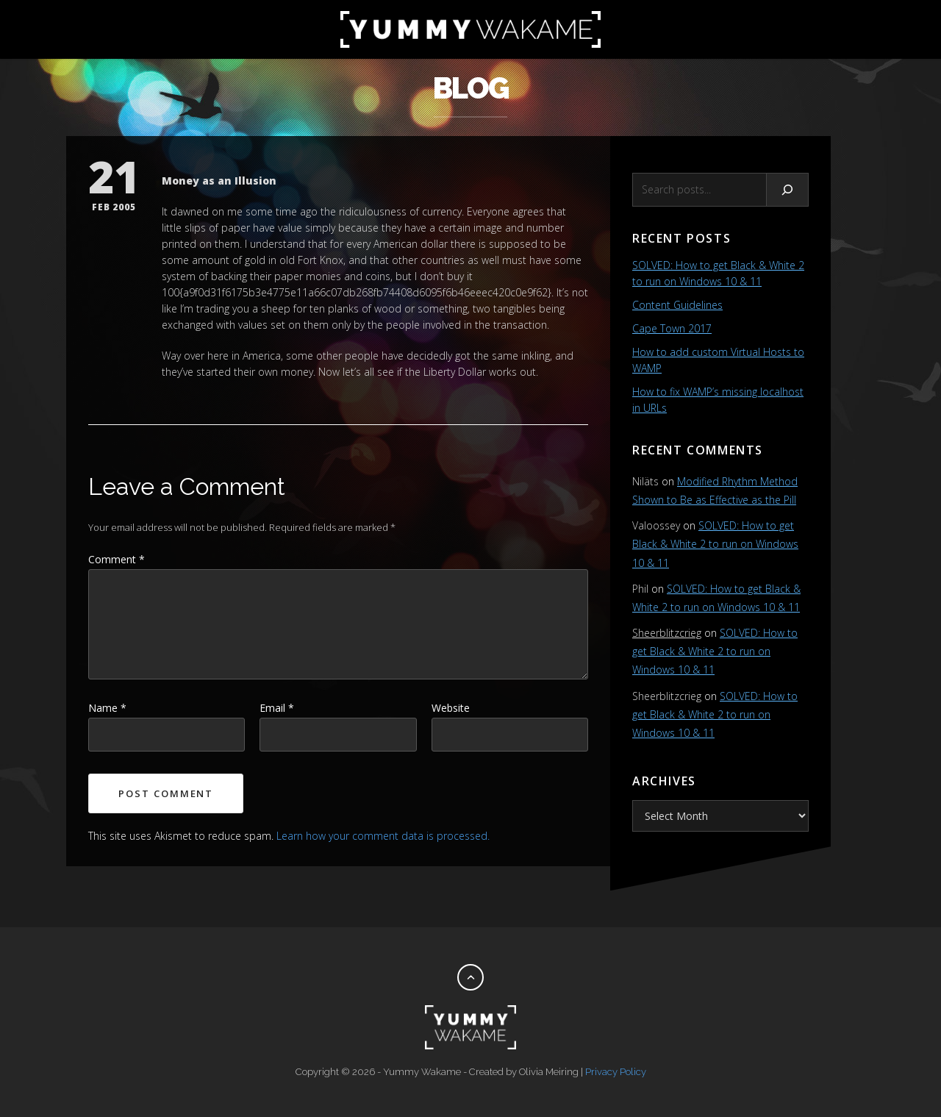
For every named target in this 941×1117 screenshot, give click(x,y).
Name (107, 708)
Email (277, 708)
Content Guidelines (677, 305)
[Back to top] (470, 977)
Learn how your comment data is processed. (383, 836)
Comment (116, 559)
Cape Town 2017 (672, 328)
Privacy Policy (615, 1071)
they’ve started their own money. (238, 372)
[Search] (788, 190)
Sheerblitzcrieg (666, 633)
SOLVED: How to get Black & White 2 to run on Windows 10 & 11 (715, 543)
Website (451, 708)
